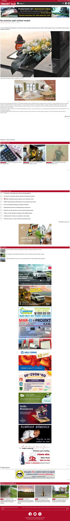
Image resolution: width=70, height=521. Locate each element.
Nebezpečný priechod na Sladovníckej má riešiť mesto (17, 207)
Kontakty (54, 507)
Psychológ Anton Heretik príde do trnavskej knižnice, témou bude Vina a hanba (60, 500)
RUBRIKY (21, 3)
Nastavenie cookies (61, 507)
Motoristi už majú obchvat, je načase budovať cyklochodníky (18, 210)
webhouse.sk (41, 518)
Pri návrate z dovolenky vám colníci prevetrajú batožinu (17, 193)
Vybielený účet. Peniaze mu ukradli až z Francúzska (16, 216)
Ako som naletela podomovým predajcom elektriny (16, 204)
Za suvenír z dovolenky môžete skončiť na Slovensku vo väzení (33, 163)
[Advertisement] (11, 129)
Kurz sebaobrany (7, 22)
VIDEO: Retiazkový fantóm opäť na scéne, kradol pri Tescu (56, 163)
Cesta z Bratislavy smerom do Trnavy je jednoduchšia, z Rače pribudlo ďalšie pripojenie (25, 258)
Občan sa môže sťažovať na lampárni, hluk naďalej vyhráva (18, 213)
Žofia (69, 0)
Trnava (2, 499)
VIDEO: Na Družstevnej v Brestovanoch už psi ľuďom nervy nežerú (20, 201)
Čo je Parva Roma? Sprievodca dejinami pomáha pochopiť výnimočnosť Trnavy (23, 249)
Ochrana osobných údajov (35, 507)
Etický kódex (43, 507)
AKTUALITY (2, 22)
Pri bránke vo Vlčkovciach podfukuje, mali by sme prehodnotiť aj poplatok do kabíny (26, 501)
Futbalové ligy (20, 499)
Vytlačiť (67, 116)
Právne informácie (25, 507)
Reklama (48, 507)
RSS (51, 507)
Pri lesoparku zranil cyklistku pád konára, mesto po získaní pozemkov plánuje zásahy (25, 254)
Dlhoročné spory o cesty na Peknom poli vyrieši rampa (17, 218)
